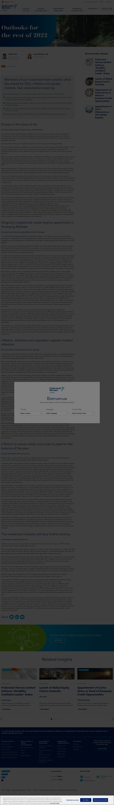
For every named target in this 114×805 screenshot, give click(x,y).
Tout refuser (86, 800)
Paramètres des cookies (72, 800)
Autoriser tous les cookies (100, 800)
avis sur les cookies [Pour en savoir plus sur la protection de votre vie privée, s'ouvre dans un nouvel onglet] (54, 803)
